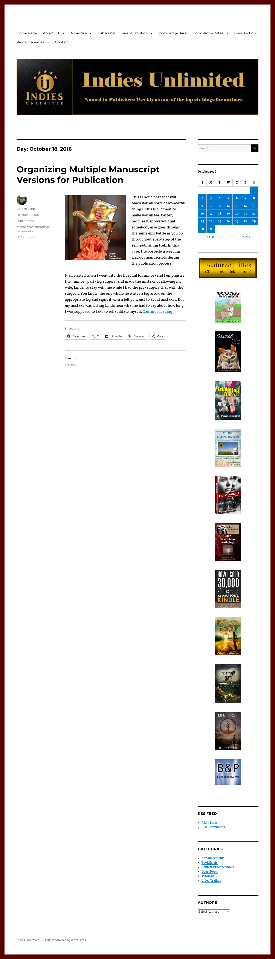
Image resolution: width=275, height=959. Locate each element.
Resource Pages (30, 42)
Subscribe (106, 33)
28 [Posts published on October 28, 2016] (245, 221)
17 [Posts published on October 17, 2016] (210, 213)
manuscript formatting (33, 226)
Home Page (27, 33)
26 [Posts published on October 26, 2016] (228, 221)
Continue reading (157, 311)
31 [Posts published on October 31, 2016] (210, 229)
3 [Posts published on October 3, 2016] (211, 198)
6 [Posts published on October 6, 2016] (237, 198)
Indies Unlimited (28, 940)
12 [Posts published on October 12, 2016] (228, 206)
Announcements (213, 858)
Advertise (78, 33)
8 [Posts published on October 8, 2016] (254, 198)
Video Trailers (211, 880)
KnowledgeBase (173, 33)
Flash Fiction (245, 33)
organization (26, 231)
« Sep (210, 237)
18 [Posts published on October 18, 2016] (219, 213)
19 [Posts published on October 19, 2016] (228, 213)
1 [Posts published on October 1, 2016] (254, 190)
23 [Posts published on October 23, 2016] (202, 221)
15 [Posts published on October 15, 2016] (253, 206)
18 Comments (26, 237)
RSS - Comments (213, 827)
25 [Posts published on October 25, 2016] (219, 221)
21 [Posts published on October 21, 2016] (245, 213)
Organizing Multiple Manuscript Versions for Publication (88, 174)
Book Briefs (210, 862)
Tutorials (208, 876)
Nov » (246, 237)
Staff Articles (25, 220)
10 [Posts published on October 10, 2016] (210, 206)
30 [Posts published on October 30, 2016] (202, 229)
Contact (62, 42)
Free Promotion (134, 33)
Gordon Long (26, 208)
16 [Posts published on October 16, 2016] (202, 213)
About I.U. (51, 33)
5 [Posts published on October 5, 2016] (228, 198)
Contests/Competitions (218, 867)
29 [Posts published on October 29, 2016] (254, 221)
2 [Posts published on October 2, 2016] (202, 198)
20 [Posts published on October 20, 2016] (237, 213)
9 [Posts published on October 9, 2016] (202, 206)
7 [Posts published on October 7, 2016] (245, 198)
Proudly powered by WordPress (64, 940)
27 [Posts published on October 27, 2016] (236, 221)
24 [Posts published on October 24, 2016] (211, 221)
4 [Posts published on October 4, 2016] (219, 198)
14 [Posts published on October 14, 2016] (245, 206)
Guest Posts (210, 871)
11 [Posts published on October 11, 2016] (219, 206)
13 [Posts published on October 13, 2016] (236, 206)
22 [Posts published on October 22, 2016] (254, 213)
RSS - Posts (209, 822)
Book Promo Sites (208, 33)
